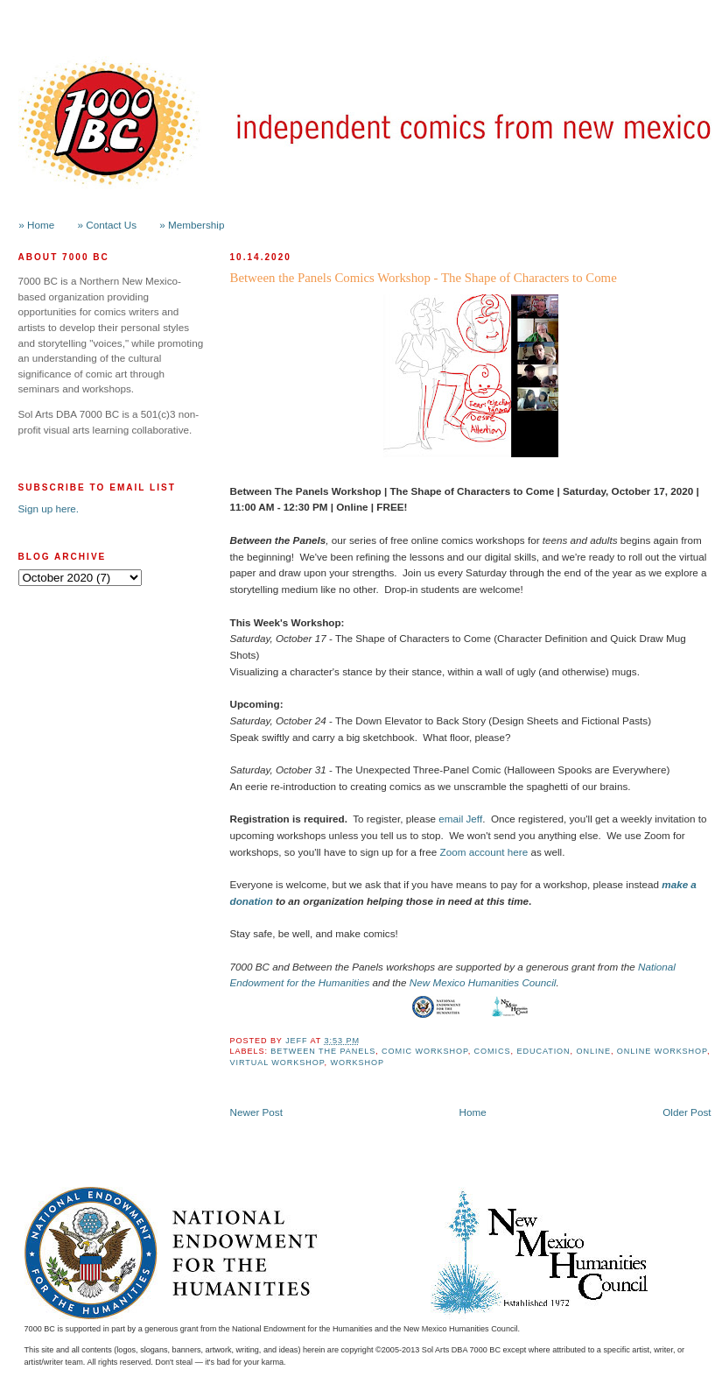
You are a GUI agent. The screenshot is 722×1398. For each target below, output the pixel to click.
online (594, 1051)
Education (543, 1051)
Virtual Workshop (277, 1062)
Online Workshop (662, 1051)
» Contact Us (107, 224)
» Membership (191, 224)
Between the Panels (322, 1051)
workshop (356, 1062)
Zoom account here (484, 852)
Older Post (686, 1112)
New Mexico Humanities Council (483, 982)
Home (473, 1112)
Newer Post (256, 1112)
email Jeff (460, 818)
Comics (492, 1051)
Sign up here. (49, 508)
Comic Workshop (425, 1051)
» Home (36, 224)
